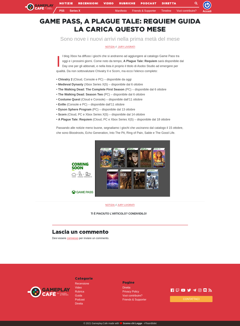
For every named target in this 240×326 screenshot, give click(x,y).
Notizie (66, 3)
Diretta (169, 3)
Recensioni (88, 3)
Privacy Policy (130, 291)
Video (109, 3)
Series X (75, 10)
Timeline (166, 10)
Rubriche (127, 3)
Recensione (82, 283)
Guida (78, 295)
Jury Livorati (126, 46)
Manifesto (121, 10)
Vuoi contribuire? (186, 10)
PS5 (61, 10)
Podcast (148, 3)
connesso (72, 238)
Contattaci (191, 299)
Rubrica (79, 291)
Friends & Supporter (144, 10)
